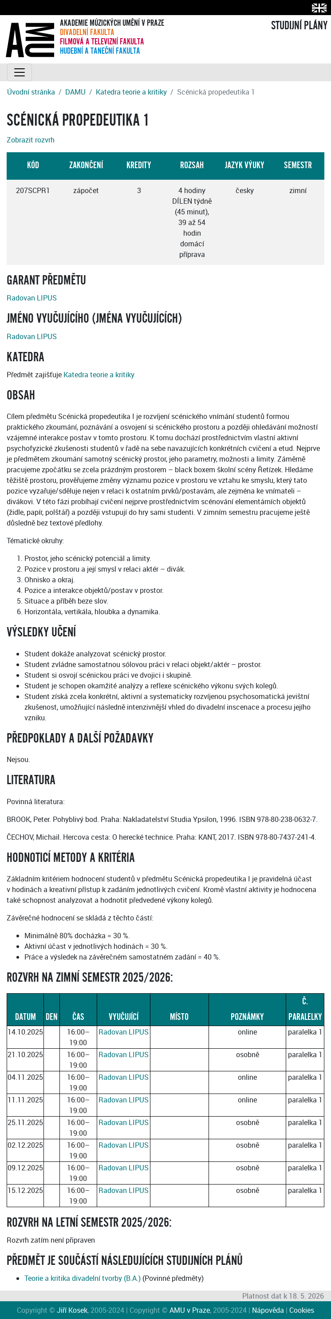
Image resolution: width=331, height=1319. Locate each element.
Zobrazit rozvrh (31, 140)
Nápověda (268, 1310)
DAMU (75, 92)
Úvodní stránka (31, 92)
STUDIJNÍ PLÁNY (299, 26)
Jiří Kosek (72, 1310)
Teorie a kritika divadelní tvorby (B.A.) (82, 1278)
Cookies (301, 1310)
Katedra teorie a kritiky (131, 92)
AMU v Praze (189, 1310)
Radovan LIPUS (32, 298)
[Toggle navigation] (19, 72)
